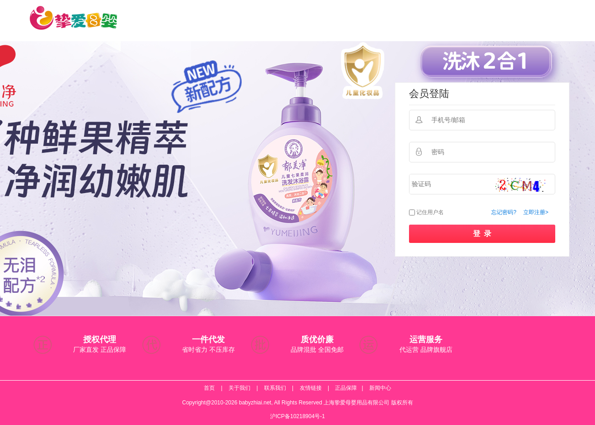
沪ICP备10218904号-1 (297, 416)
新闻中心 (380, 388)
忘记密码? (503, 212)
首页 (209, 388)
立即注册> (535, 212)
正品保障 (346, 388)
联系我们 (275, 388)
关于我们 (239, 388)
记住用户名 (430, 212)
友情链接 (311, 388)
